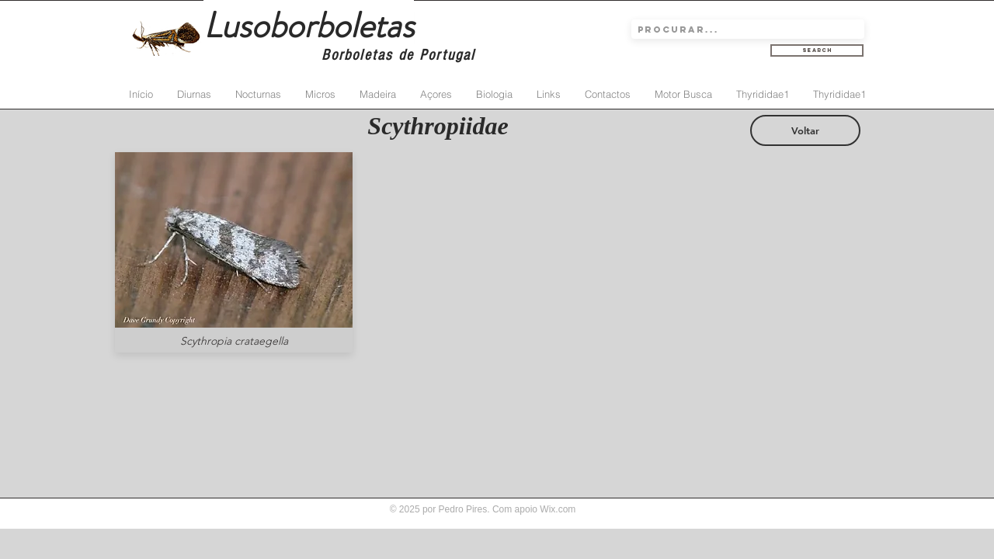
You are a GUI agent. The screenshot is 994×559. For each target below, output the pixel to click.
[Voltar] (805, 130)
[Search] (817, 50)
